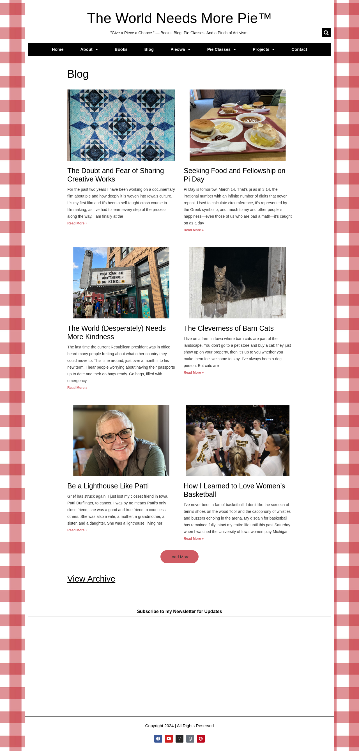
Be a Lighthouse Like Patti (108, 486)
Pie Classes (221, 49)
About (89, 49)
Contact (299, 49)
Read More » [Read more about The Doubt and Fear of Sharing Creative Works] (77, 223)
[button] (326, 32)
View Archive (91, 578)
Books (121, 49)
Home (58, 49)
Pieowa (180, 49)
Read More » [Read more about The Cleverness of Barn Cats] (194, 373)
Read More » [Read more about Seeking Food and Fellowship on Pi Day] (194, 230)
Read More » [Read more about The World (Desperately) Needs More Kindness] (77, 388)
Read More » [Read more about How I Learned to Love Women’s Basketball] (194, 539)
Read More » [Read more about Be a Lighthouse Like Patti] (77, 530)
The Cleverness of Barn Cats (229, 328)
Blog (149, 49)
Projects (264, 49)
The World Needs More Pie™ (179, 18)
